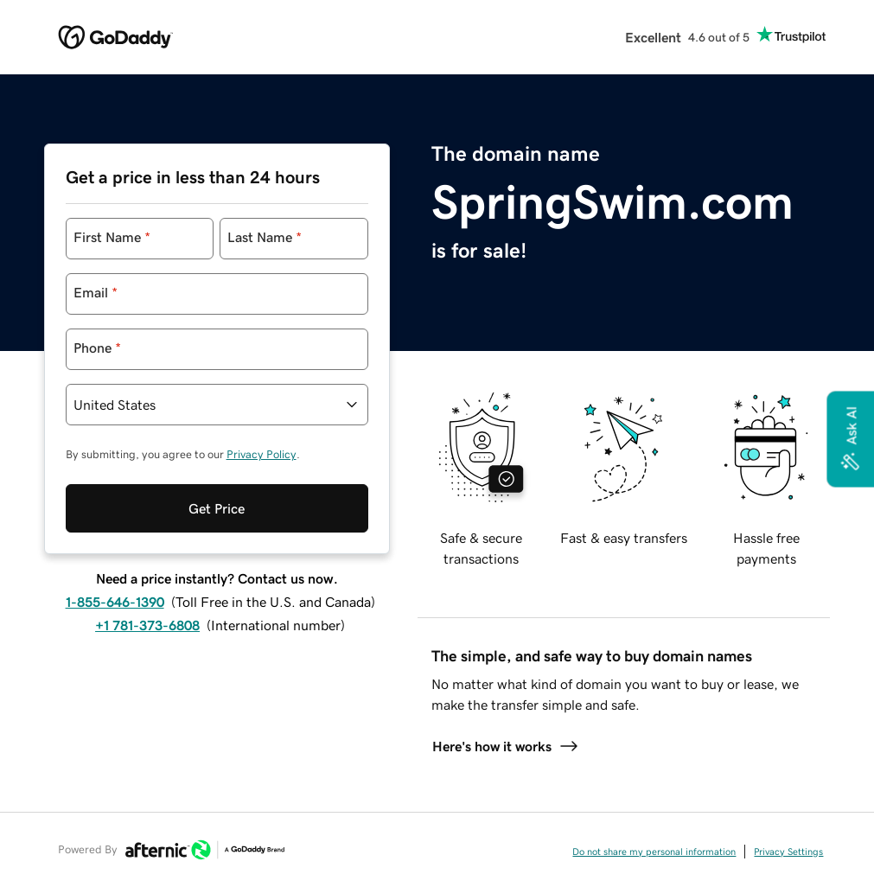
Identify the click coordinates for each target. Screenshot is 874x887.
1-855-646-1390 (115, 602)
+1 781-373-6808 (147, 625)
